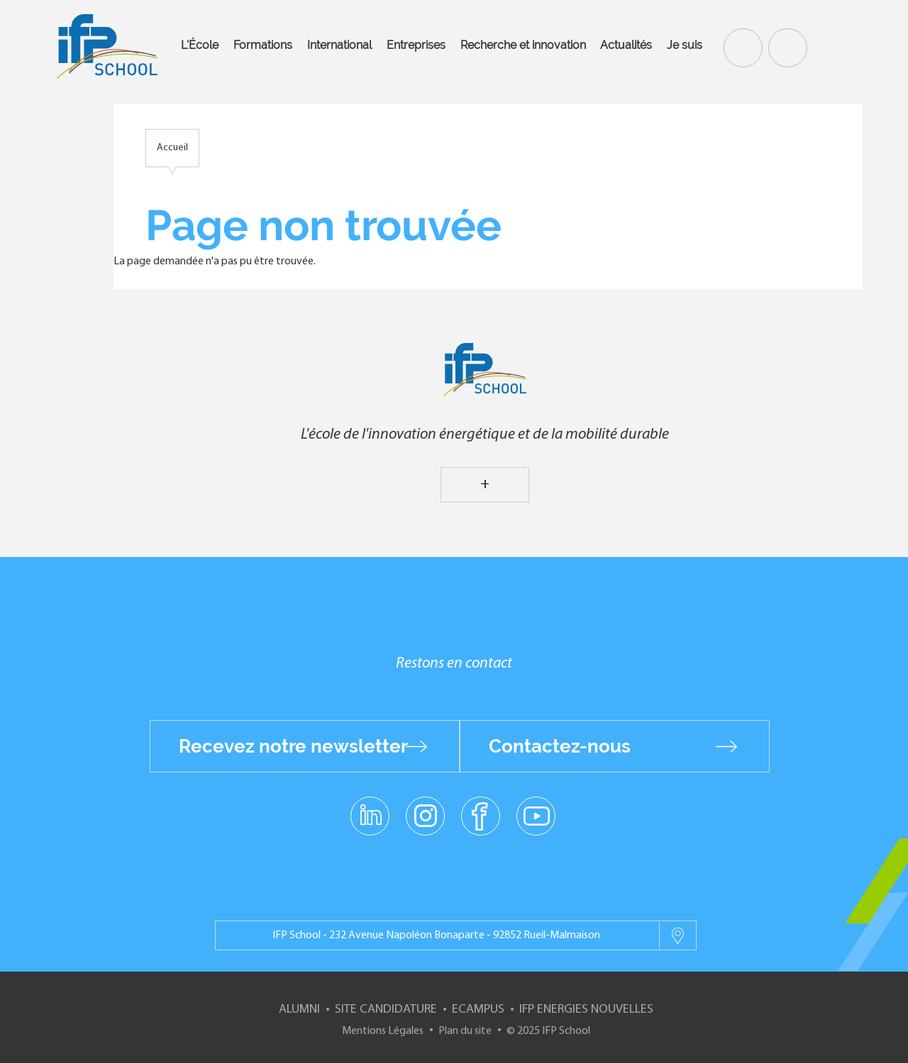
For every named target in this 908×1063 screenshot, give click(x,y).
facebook (480, 815)
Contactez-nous (560, 746)
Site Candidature (386, 1009)
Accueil (172, 147)
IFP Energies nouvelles (586, 1009)
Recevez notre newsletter (293, 746)
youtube (536, 815)
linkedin (370, 807)
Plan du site (465, 1031)
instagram (425, 815)
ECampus (478, 1009)
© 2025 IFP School (548, 1031)
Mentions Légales (382, 1031)
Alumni (299, 1009)
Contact (786, 46)
